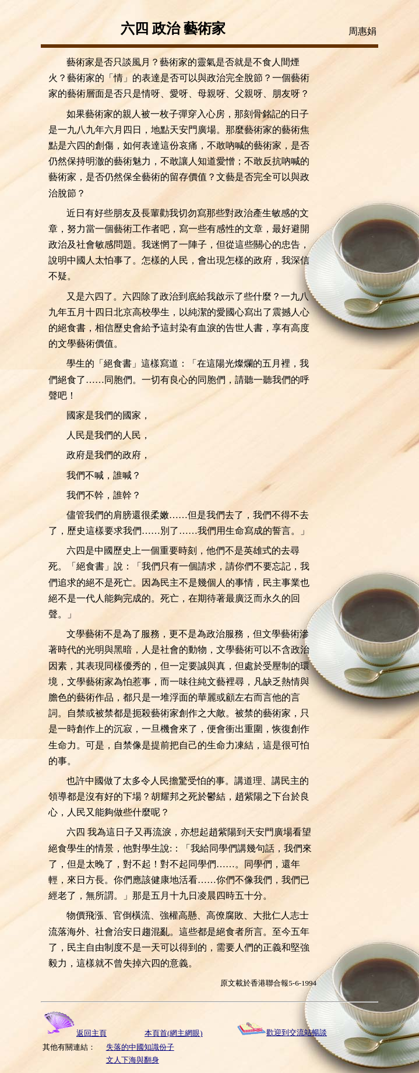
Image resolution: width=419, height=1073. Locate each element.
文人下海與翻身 (132, 1060)
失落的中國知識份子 (140, 1047)
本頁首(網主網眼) (174, 1033)
